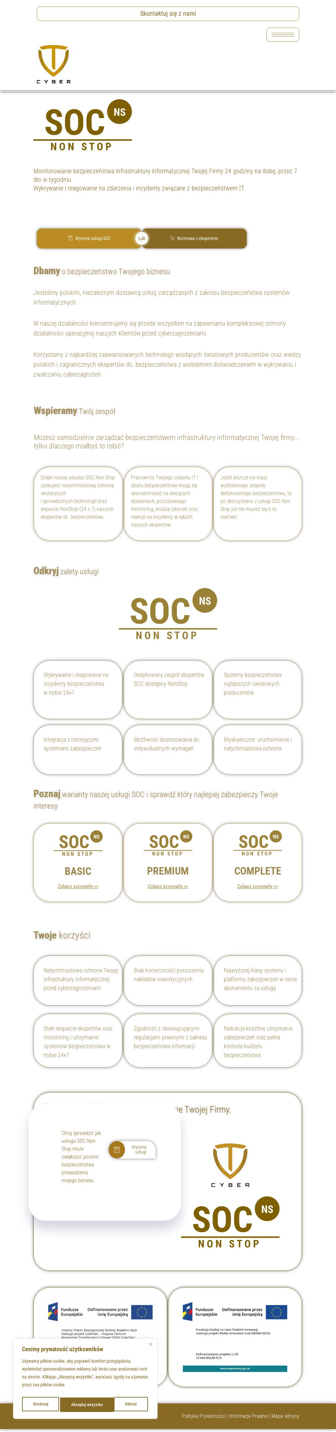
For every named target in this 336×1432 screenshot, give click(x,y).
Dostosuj (40, 1404)
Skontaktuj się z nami (168, 13)
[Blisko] (151, 1348)
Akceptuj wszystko (122, 1404)
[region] (85, 1380)
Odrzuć (76, 1404)
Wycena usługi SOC (89, 238)
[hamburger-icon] (282, 35)
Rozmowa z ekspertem (194, 238)
